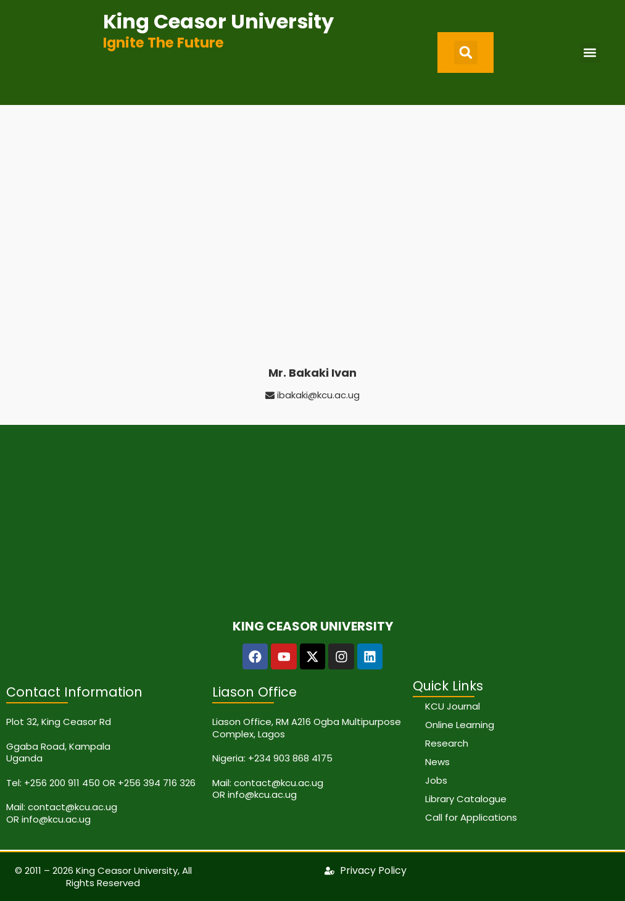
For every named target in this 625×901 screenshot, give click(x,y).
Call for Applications (471, 817)
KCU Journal (452, 706)
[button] (466, 52)
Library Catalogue (466, 798)
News (437, 761)
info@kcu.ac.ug (56, 819)
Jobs (436, 780)
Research (446, 743)
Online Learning (459, 724)
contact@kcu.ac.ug (72, 806)
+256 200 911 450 (62, 782)
